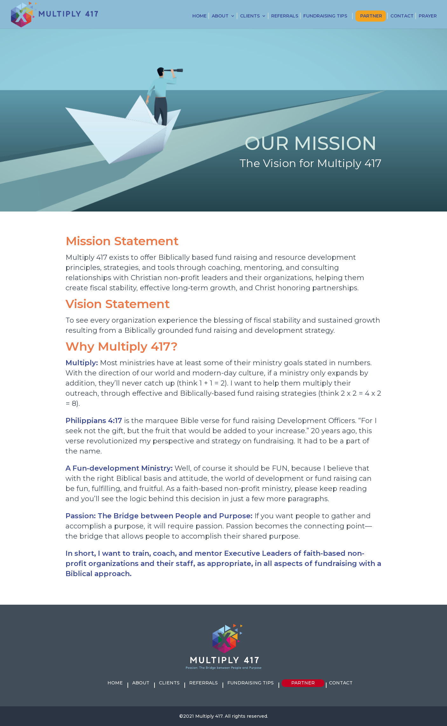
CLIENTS (250, 16)
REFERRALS (284, 16)
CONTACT (402, 16)
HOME (199, 16)
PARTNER (371, 16)
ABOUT (220, 16)
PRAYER (428, 16)
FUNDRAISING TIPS (325, 16)
